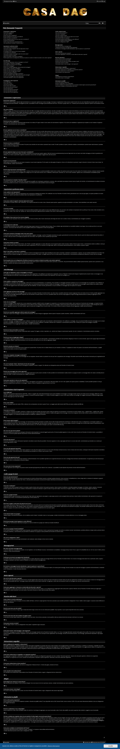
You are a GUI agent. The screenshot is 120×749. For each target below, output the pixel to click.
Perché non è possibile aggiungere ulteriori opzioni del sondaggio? (17, 67)
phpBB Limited (39, 701)
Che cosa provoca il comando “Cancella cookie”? (13, 43)
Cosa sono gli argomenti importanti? (11, 89)
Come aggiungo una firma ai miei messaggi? (13, 64)
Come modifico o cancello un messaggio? (12, 63)
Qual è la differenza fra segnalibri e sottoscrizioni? (65, 68)
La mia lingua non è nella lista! (10, 52)
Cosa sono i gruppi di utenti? (61, 35)
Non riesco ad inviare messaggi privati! (63, 46)
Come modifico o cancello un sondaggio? (12, 68)
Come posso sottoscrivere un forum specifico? (64, 70)
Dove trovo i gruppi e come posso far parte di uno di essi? (67, 36)
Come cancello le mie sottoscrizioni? (62, 72)
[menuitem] (14, 1)
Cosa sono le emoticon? (8, 84)
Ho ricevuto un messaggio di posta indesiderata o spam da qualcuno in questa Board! (72, 48)
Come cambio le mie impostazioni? (11, 47)
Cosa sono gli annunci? (8, 88)
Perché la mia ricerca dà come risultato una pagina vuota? (67, 61)
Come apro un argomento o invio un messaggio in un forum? (16, 62)
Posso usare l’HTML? (8, 83)
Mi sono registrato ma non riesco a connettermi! (13, 36)
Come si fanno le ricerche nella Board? (63, 58)
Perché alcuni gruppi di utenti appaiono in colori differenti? (67, 39)
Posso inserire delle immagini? (10, 85)
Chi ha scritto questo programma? (62, 82)
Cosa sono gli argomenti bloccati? (10, 90)
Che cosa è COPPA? (8, 34)
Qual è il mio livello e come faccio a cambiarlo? (13, 56)
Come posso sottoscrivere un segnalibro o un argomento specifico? (69, 69)
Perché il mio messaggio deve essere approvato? (14, 76)
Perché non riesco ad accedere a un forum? (12, 69)
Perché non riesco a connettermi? (10, 37)
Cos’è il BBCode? (7, 81)
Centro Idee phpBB (63, 710)
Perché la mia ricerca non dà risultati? (63, 60)
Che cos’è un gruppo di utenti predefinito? (63, 40)
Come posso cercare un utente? (61, 62)
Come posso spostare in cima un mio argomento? (14, 77)
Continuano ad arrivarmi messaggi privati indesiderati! (66, 47)
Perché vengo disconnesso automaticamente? (13, 41)
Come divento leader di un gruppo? (62, 37)
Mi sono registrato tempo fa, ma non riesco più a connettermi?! (16, 39)
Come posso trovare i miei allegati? (62, 77)
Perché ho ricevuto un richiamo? (10, 72)
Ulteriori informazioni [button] (53, 746)
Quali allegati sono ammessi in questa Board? (64, 76)
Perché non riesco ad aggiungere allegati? (12, 71)
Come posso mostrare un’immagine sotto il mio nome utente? (16, 53)
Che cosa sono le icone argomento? (11, 92)
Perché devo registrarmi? (9, 32)
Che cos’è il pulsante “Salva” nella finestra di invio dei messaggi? (17, 74)
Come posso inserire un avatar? (10, 55)
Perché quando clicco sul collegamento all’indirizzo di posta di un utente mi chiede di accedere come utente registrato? (28, 57)
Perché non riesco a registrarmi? (10, 35)
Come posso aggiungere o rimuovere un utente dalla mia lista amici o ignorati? (71, 54)
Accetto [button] (110, 746)
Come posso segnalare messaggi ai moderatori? (13, 73)
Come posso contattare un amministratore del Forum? (66, 86)
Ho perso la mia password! (9, 40)
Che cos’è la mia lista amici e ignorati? (63, 53)
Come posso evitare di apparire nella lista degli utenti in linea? (16, 48)
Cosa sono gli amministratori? (61, 32)
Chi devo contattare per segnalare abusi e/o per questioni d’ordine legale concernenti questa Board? (75, 84)
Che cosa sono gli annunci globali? (11, 87)
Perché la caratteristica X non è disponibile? (64, 83)
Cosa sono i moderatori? (60, 34)
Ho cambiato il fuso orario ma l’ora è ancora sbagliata (14, 51)
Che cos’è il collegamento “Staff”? (62, 41)
